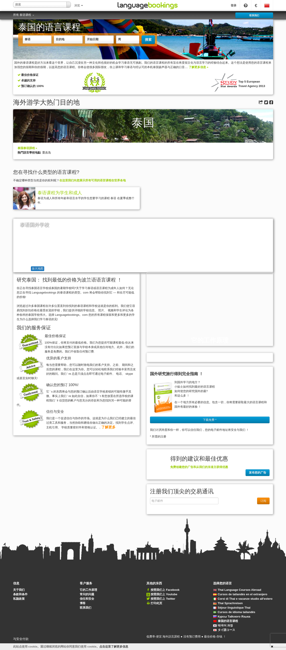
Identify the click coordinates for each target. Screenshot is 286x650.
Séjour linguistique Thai (231, 607)
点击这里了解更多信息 (113, 646)
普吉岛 (46, 152)
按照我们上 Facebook (165, 589)
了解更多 (108, 427)
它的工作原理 (88, 589)
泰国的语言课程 (225, 621)
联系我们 (85, 607)
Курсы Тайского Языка (231, 616)
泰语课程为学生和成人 (60, 192)
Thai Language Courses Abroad (237, 589)
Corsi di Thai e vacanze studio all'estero (243, 598)
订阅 (263, 500)
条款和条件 (20, 594)
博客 (83, 603)
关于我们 (19, 589)
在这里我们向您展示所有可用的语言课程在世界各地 (92, 180)
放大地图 (37, 268)
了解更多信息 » (198, 67)
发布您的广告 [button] (257, 472)
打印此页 (156, 603)
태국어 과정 (223, 625)
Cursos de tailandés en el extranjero (240, 594)
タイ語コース (224, 630)
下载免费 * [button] (209, 419)
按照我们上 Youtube (164, 594)
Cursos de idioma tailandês (234, 612)
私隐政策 (19, 598)
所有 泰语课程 (23, 14)
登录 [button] (233, 5)
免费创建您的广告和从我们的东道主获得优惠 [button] (199, 467)
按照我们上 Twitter (163, 598)
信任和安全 (87, 598)
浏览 (78, 5)
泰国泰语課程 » (27, 148)
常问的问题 (87, 594)
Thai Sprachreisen (228, 603)
